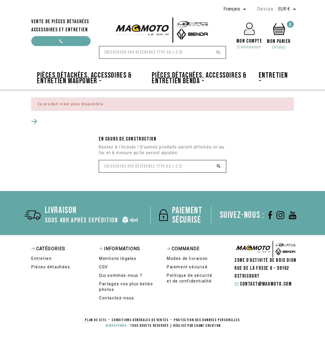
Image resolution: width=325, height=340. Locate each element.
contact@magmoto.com (61, 43)
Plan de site (95, 320)
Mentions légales (118, 258)
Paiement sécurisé (187, 267)
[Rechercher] (162, 52)
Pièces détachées (50, 267)
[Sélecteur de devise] (288, 9)
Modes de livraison (187, 258)
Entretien (41, 258)
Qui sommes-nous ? (120, 275)
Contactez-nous (116, 298)
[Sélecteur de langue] (235, 9)
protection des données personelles (207, 320)
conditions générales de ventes (140, 320)
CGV (103, 267)
